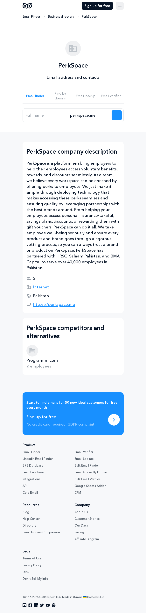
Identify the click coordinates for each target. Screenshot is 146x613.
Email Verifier (83, 452)
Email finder (35, 96)
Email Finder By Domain (91, 472)
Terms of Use (32, 558)
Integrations (31, 479)
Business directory (61, 16)
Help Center (31, 519)
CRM (77, 492)
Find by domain (60, 95)
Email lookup (85, 96)
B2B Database (33, 465)
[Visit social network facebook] (30, 605)
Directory (29, 525)
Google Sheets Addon (90, 486)
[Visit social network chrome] (54, 605)
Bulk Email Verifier (87, 479)
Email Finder (31, 16)
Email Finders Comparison (41, 532)
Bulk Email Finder (86, 465)
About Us (81, 512)
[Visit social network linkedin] (36, 605)
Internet (41, 287)
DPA (26, 572)
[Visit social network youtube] (48, 605)
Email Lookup (84, 459)
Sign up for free (97, 6)
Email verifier (111, 96)
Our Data (81, 525)
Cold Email (30, 492)
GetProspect (27, 6)
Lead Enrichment (35, 472)
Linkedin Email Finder (38, 459)
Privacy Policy (32, 565)
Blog (26, 512)
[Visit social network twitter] (42, 605)
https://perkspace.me (54, 304)
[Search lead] (117, 115)
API (25, 486)
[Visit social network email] (24, 605)
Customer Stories (87, 519)
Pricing (79, 532)
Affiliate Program (86, 539)
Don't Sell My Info (35, 579)
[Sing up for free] (114, 420)
